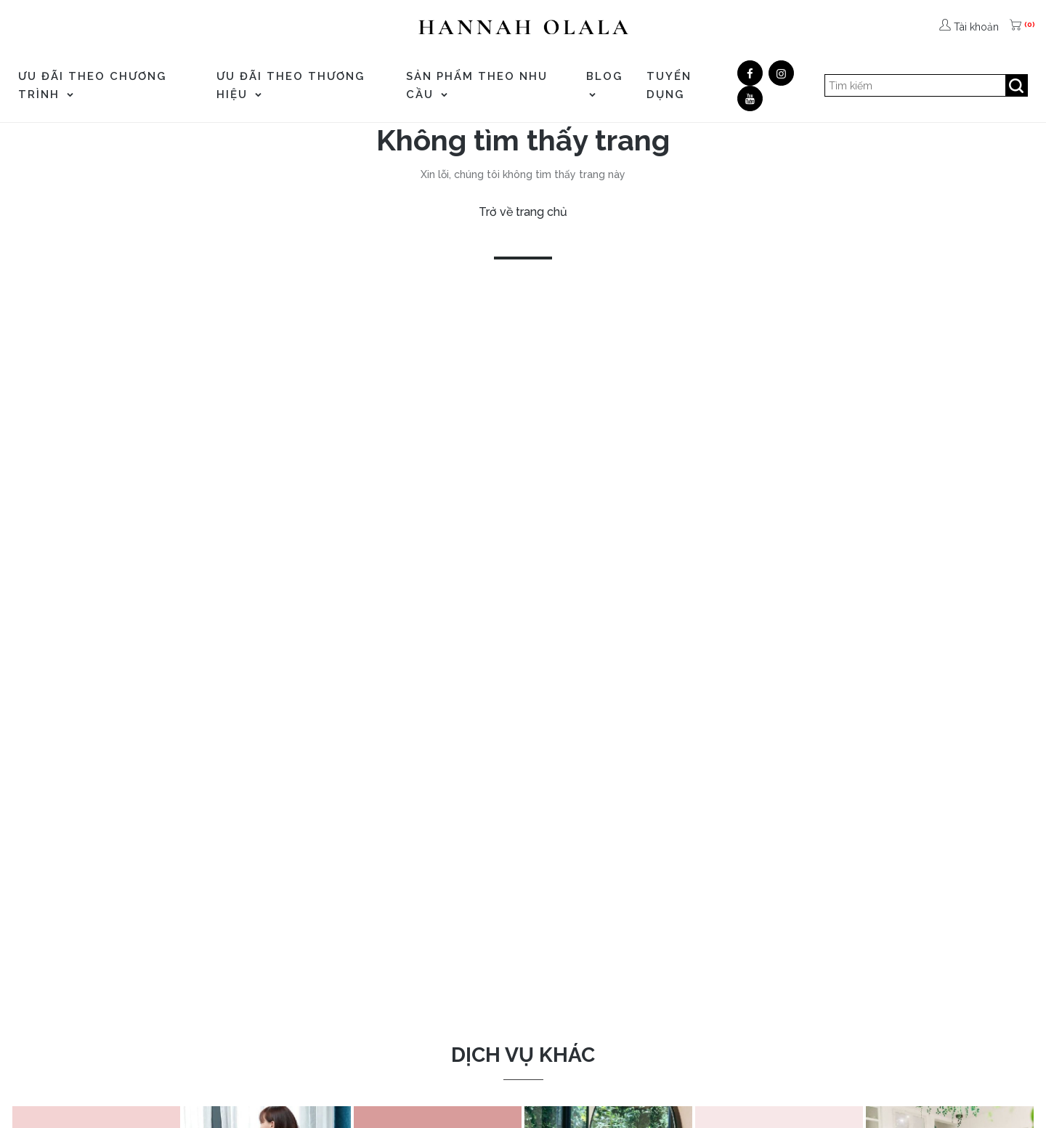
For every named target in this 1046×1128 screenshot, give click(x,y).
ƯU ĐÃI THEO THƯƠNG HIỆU (290, 85)
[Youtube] (750, 98)
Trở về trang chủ (523, 212)
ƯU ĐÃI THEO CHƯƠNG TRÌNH (92, 85)
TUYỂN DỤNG (669, 85)
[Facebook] (750, 73)
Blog (604, 84)
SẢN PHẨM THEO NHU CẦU (477, 85)
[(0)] (1017, 27)
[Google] (781, 73)
